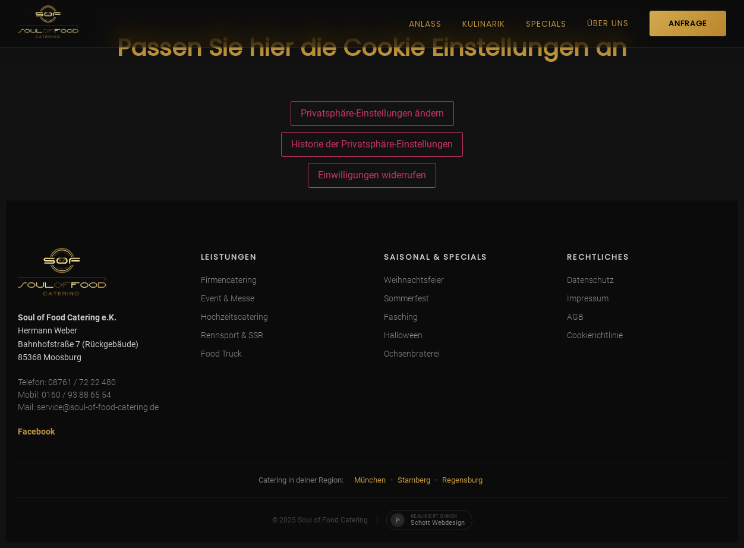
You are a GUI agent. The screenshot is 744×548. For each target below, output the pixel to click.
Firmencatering (229, 280)
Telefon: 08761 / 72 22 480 (67, 382)
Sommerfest (406, 298)
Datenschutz (590, 280)
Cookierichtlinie (595, 335)
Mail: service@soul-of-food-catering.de (88, 407)
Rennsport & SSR (232, 335)
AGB (575, 317)
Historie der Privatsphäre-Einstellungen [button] (372, 144)
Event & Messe (227, 298)
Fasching (401, 317)
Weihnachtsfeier (414, 280)
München (370, 479)
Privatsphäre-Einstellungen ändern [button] (372, 113)
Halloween (403, 335)
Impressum (588, 298)
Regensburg (462, 479)
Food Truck (221, 353)
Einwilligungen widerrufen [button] (372, 175)
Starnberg (414, 479)
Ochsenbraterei (412, 353)
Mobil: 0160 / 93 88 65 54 (64, 394)
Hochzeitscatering (234, 317)
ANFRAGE (688, 23)
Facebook (36, 431)
